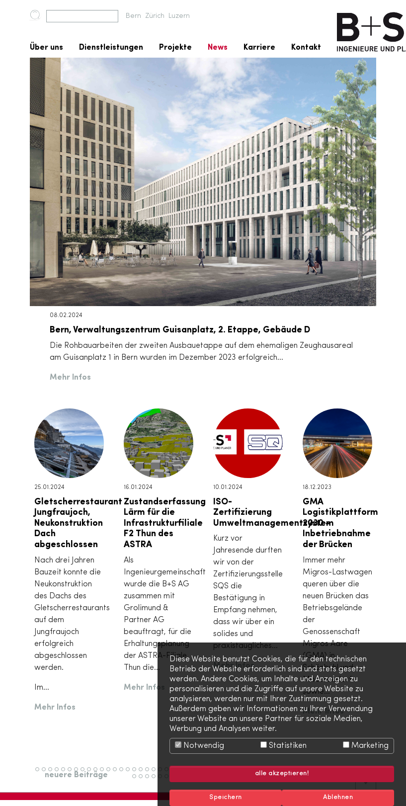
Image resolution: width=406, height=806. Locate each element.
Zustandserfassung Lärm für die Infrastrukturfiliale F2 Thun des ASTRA (165, 523)
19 (156, 774)
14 (123, 774)
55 (150, 781)
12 (110, 774)
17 (142, 774)
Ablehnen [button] (338, 798)
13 (117, 774)
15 (130, 774)
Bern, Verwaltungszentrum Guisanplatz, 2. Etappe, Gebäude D (180, 329)
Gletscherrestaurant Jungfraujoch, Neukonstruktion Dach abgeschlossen (78, 523)
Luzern (179, 16)
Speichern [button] (225, 798)
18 (149, 774)
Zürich (154, 16)
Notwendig (199, 745)
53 (137, 781)
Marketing (366, 745)
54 (143, 781)
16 (136, 774)
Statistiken (283, 745)
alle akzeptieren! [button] (282, 774)
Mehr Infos (70, 378)
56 (156, 781)
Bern (133, 16)
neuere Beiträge (76, 775)
